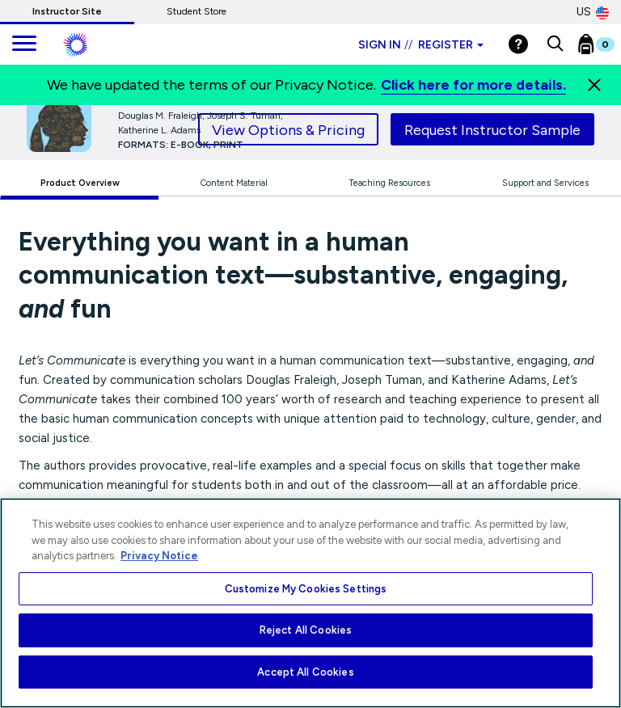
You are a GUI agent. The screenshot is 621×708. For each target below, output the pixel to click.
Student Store (196, 11)
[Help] (518, 44)
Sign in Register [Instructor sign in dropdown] (421, 45)
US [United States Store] (593, 12)
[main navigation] (24, 44)
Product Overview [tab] (80, 183)
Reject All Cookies (306, 630)
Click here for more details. (473, 85)
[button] (555, 44)
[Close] (594, 85)
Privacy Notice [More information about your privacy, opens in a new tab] (159, 556)
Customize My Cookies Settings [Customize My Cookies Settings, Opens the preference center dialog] (306, 589)
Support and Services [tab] (545, 183)
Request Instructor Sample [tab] (492, 130)
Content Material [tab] (234, 183)
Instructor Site (67, 11)
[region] (310, 603)
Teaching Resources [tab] (389, 183)
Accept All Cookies (305, 672)
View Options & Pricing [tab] (288, 130)
